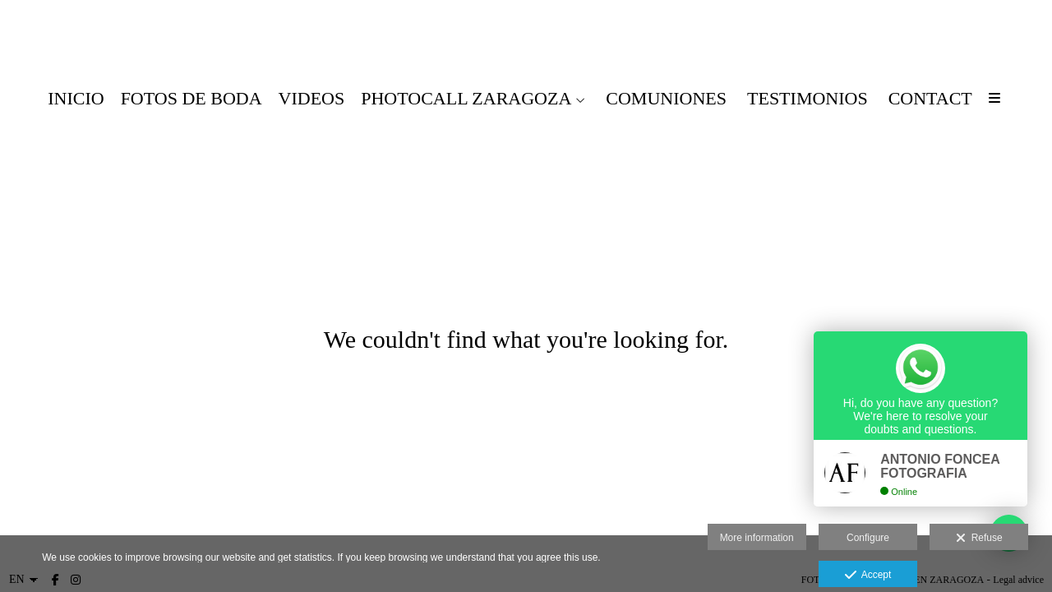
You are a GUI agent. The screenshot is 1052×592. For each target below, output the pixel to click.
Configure (868, 537)
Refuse (979, 538)
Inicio (76, 99)
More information (757, 537)
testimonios (807, 99)
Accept (868, 575)
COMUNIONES (666, 99)
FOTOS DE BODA (191, 99)
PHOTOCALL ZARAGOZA (466, 99)
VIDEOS (312, 99)
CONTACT (930, 99)
